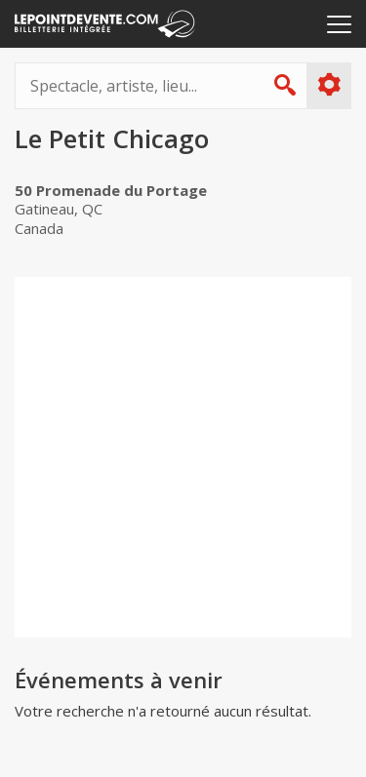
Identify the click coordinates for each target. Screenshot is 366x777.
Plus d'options (328, 85)
